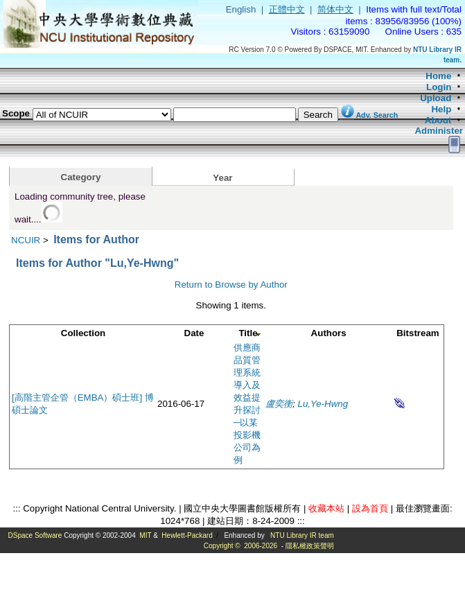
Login (438, 87)
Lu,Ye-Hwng (323, 404)
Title (247, 333)
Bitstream (417, 333)
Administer (438, 130)
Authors (328, 333)
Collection (83, 333)
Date (194, 333)
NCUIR (25, 240)
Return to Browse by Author (231, 284)
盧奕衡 (278, 404)
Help (441, 109)
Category (81, 177)
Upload (435, 98)
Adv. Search (377, 115)
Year (222, 178)
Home (438, 76)
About (438, 120)
